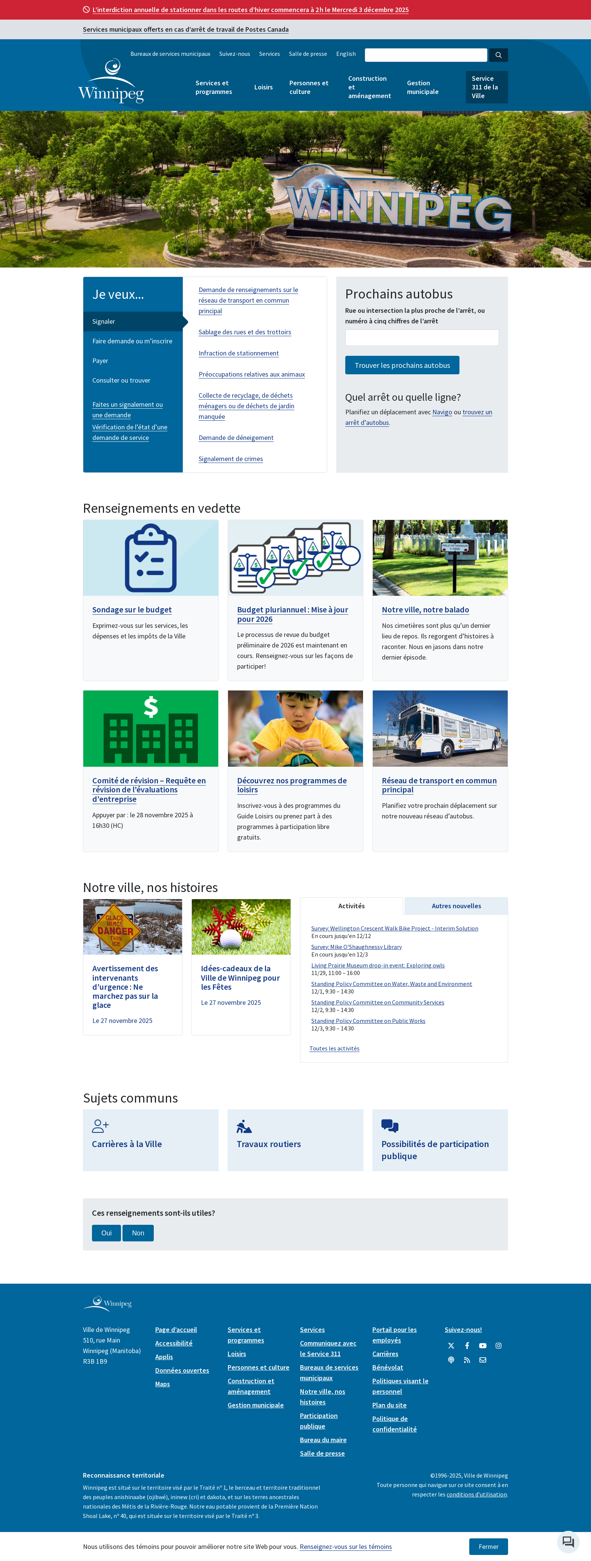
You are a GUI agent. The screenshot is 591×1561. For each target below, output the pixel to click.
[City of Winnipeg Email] (482, 1359)
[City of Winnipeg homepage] (107, 1308)
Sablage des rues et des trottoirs (245, 332)
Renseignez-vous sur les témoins (346, 1546)
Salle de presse (308, 53)
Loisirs (263, 87)
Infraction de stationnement (239, 353)
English (346, 53)
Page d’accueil (176, 1328)
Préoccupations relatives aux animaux (252, 374)
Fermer (489, 1547)
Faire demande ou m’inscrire (132, 341)
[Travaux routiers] (295, 1139)
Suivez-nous (234, 53)
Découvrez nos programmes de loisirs (292, 784)
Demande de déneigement (236, 437)
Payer (100, 360)
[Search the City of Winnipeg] (426, 55)
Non (138, 1232)
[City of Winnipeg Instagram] (498, 1345)
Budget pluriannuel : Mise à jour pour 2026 (292, 614)
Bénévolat (387, 1366)
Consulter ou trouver (121, 380)
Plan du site (389, 1404)
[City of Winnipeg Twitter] (451, 1345)
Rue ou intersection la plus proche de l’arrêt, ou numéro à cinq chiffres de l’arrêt (415, 315)
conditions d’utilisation (477, 1493)
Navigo (442, 412)
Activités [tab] (351, 905)
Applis (164, 1356)
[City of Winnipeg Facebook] (467, 1345)
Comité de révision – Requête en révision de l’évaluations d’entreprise (149, 788)
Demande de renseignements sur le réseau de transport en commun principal (248, 300)
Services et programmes (214, 87)
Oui (106, 1232)
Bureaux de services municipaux (170, 53)
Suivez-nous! (463, 1328)
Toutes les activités (334, 1047)
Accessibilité (174, 1342)
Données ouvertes (182, 1369)
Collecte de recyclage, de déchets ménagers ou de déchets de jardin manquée (246, 406)
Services (269, 53)
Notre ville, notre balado (425, 609)
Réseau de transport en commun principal (439, 784)
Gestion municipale (423, 87)
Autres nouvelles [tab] (456, 905)
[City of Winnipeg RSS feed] (467, 1359)
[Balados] (451, 1359)
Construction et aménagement (369, 87)
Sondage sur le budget (132, 609)
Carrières (385, 1353)
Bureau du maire (323, 1439)
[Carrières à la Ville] (151, 1139)
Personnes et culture (309, 87)
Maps (162, 1383)
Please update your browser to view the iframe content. (404, 978)
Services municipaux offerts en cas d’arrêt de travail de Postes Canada (186, 29)
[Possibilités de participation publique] (440, 1139)
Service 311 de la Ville (485, 87)
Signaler (103, 321)
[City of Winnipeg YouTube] (482, 1345)
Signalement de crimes (231, 458)
